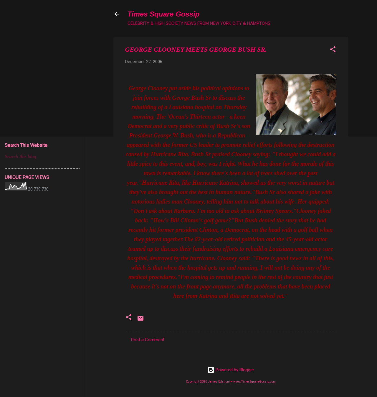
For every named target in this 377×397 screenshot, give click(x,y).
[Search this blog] (42, 157)
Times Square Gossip (164, 14)
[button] (332, 50)
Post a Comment (147, 339)
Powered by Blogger (230, 370)
